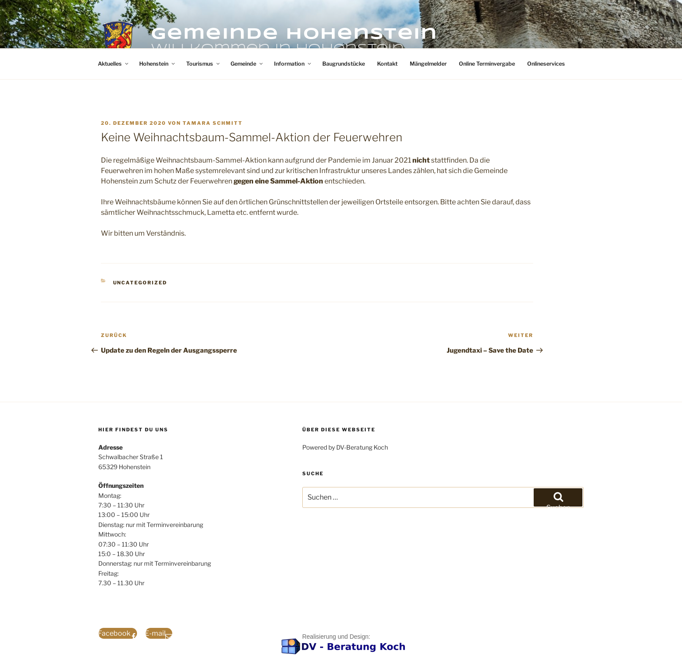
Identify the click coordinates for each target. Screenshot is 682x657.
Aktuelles (114, 63)
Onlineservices (546, 63)
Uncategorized (140, 283)
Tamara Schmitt (213, 123)
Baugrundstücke (343, 63)
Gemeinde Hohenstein (294, 34)
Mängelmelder (428, 63)
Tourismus (203, 63)
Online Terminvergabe (487, 63)
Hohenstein (157, 63)
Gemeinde (247, 63)
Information (293, 63)
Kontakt (387, 63)
